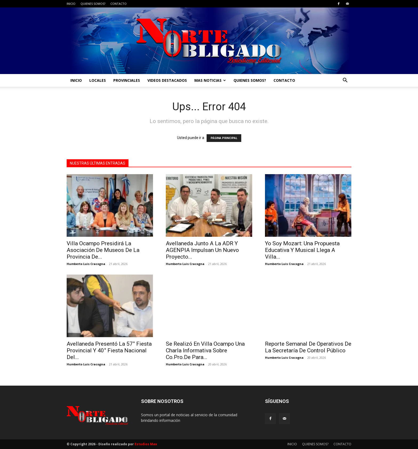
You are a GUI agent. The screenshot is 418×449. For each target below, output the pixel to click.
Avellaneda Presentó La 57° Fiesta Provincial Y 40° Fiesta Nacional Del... (109, 350)
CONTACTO (118, 4)
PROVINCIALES (126, 80)
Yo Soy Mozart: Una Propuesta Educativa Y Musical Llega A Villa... (302, 250)
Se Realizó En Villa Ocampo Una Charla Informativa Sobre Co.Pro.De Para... (205, 350)
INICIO (71, 4)
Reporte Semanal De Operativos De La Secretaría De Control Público (308, 347)
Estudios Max (146, 444)
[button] (345, 80)
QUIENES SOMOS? (93, 4)
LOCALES (97, 80)
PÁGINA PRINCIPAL (224, 138)
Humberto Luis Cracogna (86, 264)
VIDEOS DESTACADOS (167, 80)
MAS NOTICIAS (210, 80)
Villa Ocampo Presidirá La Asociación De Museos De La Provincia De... (103, 250)
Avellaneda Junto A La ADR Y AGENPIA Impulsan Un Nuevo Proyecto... (202, 250)
